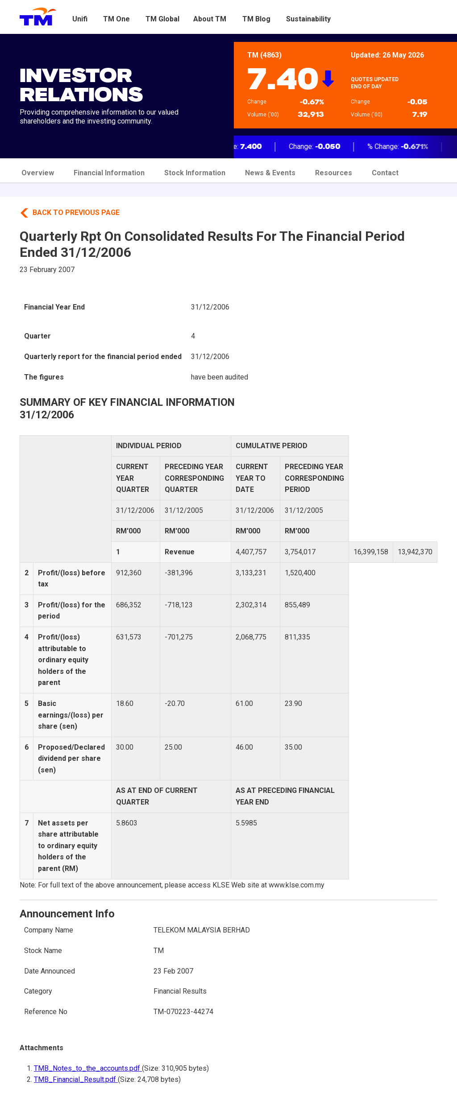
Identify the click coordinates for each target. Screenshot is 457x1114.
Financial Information (109, 173)
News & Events (270, 173)
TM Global (162, 19)
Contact (385, 173)
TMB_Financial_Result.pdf (76, 1079)
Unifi (79, 19)
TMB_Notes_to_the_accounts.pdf (88, 1068)
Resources (333, 173)
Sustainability (308, 19)
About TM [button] (209, 19)
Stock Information (194, 173)
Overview (37, 173)
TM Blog (256, 19)
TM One (116, 19)
